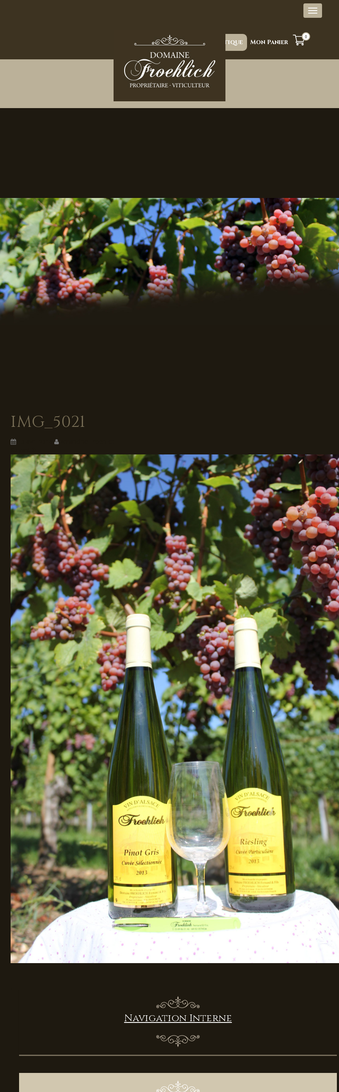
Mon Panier (269, 42)
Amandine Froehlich (88, 441)
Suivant (23, 450)
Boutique (226, 42)
